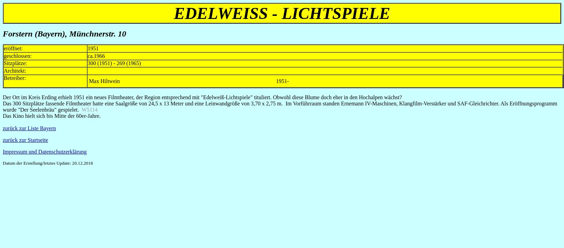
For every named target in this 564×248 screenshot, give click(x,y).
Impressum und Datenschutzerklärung (45, 152)
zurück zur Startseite (25, 140)
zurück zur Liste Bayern (29, 128)
